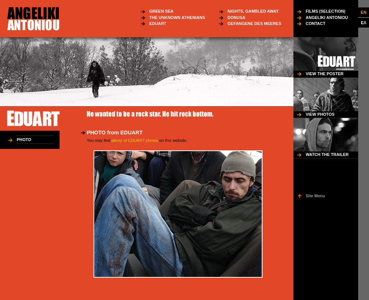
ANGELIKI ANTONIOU (327, 17)
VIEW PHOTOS (320, 114)
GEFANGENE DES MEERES (254, 23)
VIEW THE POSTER (324, 73)
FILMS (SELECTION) (325, 11)
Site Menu (315, 196)
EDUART (157, 23)
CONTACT (315, 23)
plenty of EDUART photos (134, 140)
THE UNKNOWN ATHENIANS (177, 17)
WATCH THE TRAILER (327, 154)
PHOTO (24, 139)
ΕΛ (363, 22)
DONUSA (236, 17)
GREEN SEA (161, 11)
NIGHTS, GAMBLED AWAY (253, 11)
